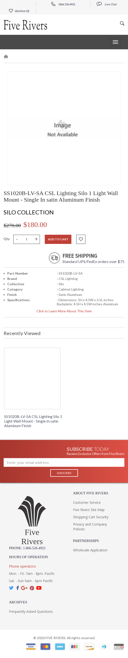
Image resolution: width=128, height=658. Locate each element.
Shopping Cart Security (90, 517)
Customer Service (87, 502)
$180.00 (35, 224)
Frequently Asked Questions (31, 611)
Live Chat (107, 4)
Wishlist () (19, 11)
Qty (7, 239)
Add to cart (58, 239)
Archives (18, 602)
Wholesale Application (90, 550)
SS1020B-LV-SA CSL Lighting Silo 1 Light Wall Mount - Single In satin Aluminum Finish (33, 421)
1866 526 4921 (63, 4)
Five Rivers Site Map (89, 509)
